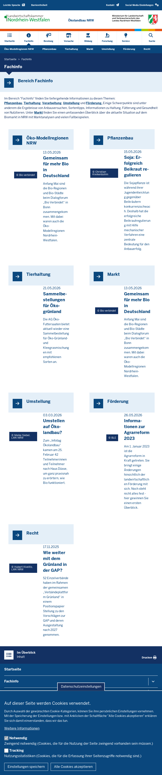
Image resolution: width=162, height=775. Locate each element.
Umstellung (108, 49)
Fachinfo (11, 681)
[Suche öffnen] (152, 38)
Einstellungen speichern (26, 766)
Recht (147, 49)
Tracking (16, 750)
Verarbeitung (52, 103)
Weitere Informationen (21, 728)
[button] (142, 5)
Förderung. (94, 103)
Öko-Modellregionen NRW (19, 49)
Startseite (12, 669)
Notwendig (18, 738)
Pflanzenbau (49, 49)
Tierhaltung (71, 49)
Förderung (129, 49)
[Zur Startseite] (81, 20)
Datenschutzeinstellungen (81, 687)
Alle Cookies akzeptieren (73, 766)
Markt (89, 49)
